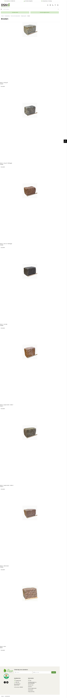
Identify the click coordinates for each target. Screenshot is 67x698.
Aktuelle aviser (15, 12)
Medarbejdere (30, 689)
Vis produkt (3, 86)
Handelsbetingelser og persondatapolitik (32, 683)
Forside (2, 696)
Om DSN (29, 680)
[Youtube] (7, 682)
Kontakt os (30, 686)
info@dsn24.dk (18, 680)
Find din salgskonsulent (44, 12)
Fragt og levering (31, 691)
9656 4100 (17, 682)
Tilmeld (53, 672)
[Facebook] (5, 682)
